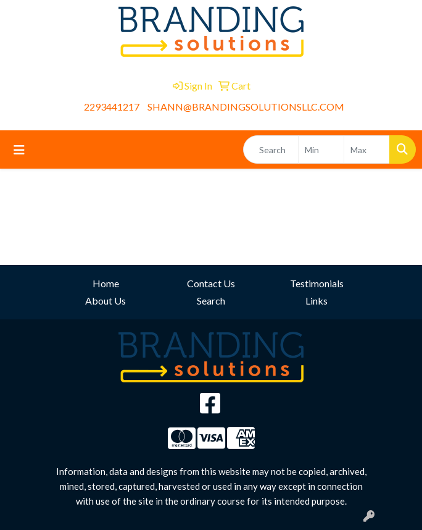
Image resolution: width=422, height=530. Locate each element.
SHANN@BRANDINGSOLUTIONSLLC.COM (245, 106)
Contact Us (211, 283)
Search (211, 300)
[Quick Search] (271, 149)
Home (106, 283)
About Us (105, 300)
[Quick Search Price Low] (321, 149)
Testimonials (317, 283)
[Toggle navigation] (19, 150)
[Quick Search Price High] (367, 149)
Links (316, 300)
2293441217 (111, 106)
